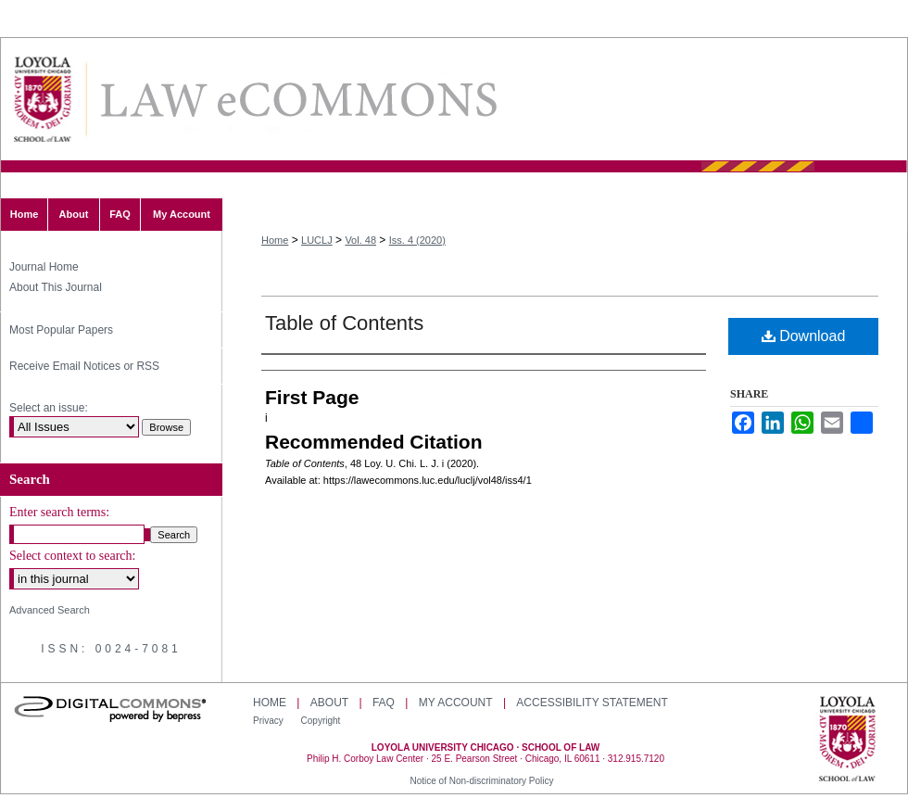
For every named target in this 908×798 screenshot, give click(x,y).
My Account (456, 702)
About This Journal (55, 287)
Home (274, 240)
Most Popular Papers (61, 329)
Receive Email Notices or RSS (84, 366)
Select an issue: (48, 407)
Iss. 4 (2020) (417, 240)
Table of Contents (344, 323)
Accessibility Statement (591, 702)
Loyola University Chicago (847, 740)
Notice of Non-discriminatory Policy (481, 781)
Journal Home (44, 266)
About (329, 702)
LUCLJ (317, 240)
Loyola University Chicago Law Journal (297, 99)
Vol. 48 (360, 240)
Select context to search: (72, 556)
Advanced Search (49, 609)
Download (804, 336)
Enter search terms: (59, 512)
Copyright (321, 721)
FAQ (383, 702)
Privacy (269, 721)
